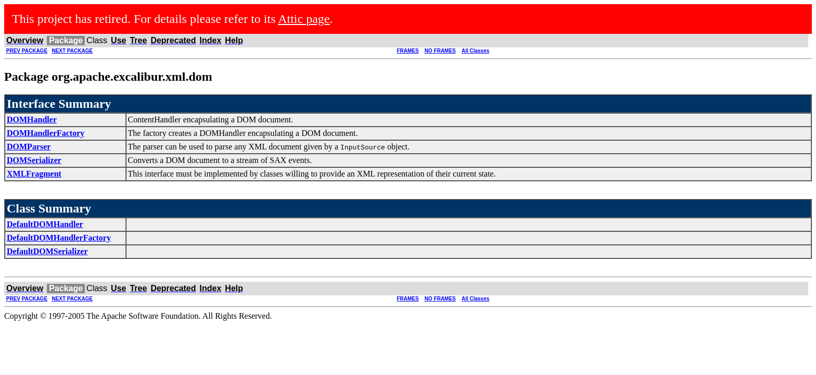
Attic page (303, 19)
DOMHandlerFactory (45, 133)
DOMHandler (32, 119)
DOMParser (28, 146)
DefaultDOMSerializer (47, 251)
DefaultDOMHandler (45, 224)
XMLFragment (34, 173)
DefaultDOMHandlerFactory (59, 237)
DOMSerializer (34, 160)
